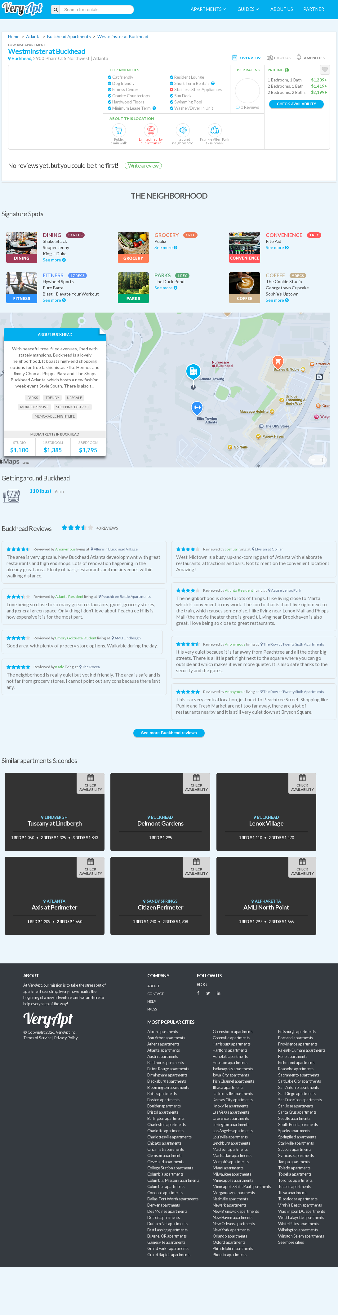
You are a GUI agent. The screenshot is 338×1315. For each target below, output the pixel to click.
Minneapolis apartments (233, 1180)
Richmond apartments (296, 1062)
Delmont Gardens (160, 823)
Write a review (143, 165)
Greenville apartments (231, 1037)
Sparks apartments (294, 1130)
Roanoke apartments (295, 1068)
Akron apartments (162, 1031)
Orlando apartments (230, 1236)
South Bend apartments (298, 1124)
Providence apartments (298, 1043)
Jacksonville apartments (233, 1093)
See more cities (291, 1242)
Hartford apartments (230, 1050)
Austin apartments (162, 1056)
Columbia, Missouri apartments (173, 1180)
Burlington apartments (166, 1118)
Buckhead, (21, 58)
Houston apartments (230, 1062)
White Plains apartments (298, 1223)
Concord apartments (164, 1192)
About (153, 986)
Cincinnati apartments (165, 1149)
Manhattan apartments (232, 1155)
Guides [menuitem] (248, 9)
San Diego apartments (296, 1093)
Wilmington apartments (298, 1229)
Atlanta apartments (163, 1050)
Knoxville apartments (230, 1105)
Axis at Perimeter (54, 907)
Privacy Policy (66, 1037)
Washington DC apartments (301, 1211)
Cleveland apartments (165, 1161)
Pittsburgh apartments (297, 1031)
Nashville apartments (230, 1198)
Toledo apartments (294, 1167)
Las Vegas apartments (231, 1112)
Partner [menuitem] (313, 9)
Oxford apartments (229, 1242)
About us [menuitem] (281, 9)
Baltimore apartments (165, 1062)
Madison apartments (230, 1149)
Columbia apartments (165, 1174)
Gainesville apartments (166, 1242)
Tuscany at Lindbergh (54, 823)
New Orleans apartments (234, 1223)
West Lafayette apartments (301, 1217)
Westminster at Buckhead (122, 36)
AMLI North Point (266, 907)
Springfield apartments (297, 1136)
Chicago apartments (164, 1143)
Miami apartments (228, 1167)
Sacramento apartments (298, 1074)
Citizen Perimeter (161, 907)
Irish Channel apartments (233, 1081)
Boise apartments (161, 1093)
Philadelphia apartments (233, 1248)
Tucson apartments (294, 1186)
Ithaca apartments (228, 1087)
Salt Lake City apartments (299, 1081)
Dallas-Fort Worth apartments (172, 1198)
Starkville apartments (296, 1143)
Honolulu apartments (230, 1056)
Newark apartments (229, 1205)
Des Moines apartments (167, 1211)
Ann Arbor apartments (166, 1037)
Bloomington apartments (168, 1087)
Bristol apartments (162, 1112)
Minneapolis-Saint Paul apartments (242, 1186)
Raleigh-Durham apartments (301, 1050)
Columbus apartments (166, 1186)
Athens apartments (163, 1043)
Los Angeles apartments (232, 1130)
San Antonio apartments (298, 1087)
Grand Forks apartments (167, 1248)
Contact (155, 993)
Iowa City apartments (231, 1074)
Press (152, 1009)
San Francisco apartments (300, 1099)
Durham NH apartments (167, 1223)
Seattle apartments (294, 1118)
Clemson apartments (164, 1155)
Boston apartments (163, 1099)
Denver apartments (163, 1205)
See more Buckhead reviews (169, 732)
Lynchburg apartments (231, 1143)
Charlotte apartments (165, 1130)
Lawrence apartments (231, 1118)
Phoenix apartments (229, 1254)
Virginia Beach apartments (300, 1205)
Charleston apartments (166, 1124)
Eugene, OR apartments (167, 1236)
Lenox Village (266, 823)
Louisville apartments (230, 1136)
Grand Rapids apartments (168, 1254)
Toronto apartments (295, 1180)
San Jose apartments (295, 1105)
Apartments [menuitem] (208, 9)
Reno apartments (292, 1056)
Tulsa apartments (292, 1192)
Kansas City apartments (232, 1099)
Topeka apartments (294, 1174)
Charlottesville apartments (169, 1136)
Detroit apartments (163, 1217)
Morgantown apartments (234, 1192)
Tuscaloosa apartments (298, 1198)
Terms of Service (37, 1037)
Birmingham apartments (167, 1074)
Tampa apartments (294, 1161)
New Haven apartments (232, 1217)
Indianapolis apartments (233, 1068)
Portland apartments (295, 1037)
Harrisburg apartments (232, 1043)
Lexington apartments (231, 1124)
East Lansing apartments (167, 1229)
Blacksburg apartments (166, 1081)
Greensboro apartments (233, 1031)
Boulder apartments (163, 1105)
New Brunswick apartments (236, 1211)
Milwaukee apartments (232, 1174)
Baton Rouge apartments (168, 1068)
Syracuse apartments (296, 1155)
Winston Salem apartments (301, 1236)
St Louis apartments (294, 1149)
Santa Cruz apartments (297, 1112)
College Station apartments (170, 1167)
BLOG (202, 984)
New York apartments (231, 1229)
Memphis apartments (230, 1161)
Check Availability (296, 104)
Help (151, 1001)
